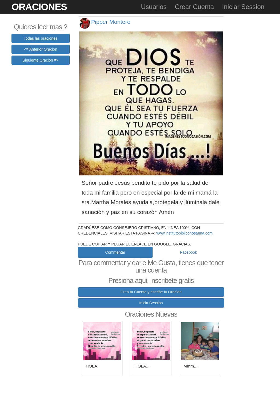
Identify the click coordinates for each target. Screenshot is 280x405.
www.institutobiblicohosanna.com (184, 233)
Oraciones (39, 6)
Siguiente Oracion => (40, 60)
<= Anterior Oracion (40, 49)
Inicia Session (151, 303)
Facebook (188, 252)
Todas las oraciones (40, 38)
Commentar (115, 252)
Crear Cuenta (194, 6)
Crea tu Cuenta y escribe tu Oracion (151, 292)
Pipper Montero (110, 22)
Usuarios (154, 6)
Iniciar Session (243, 6)
